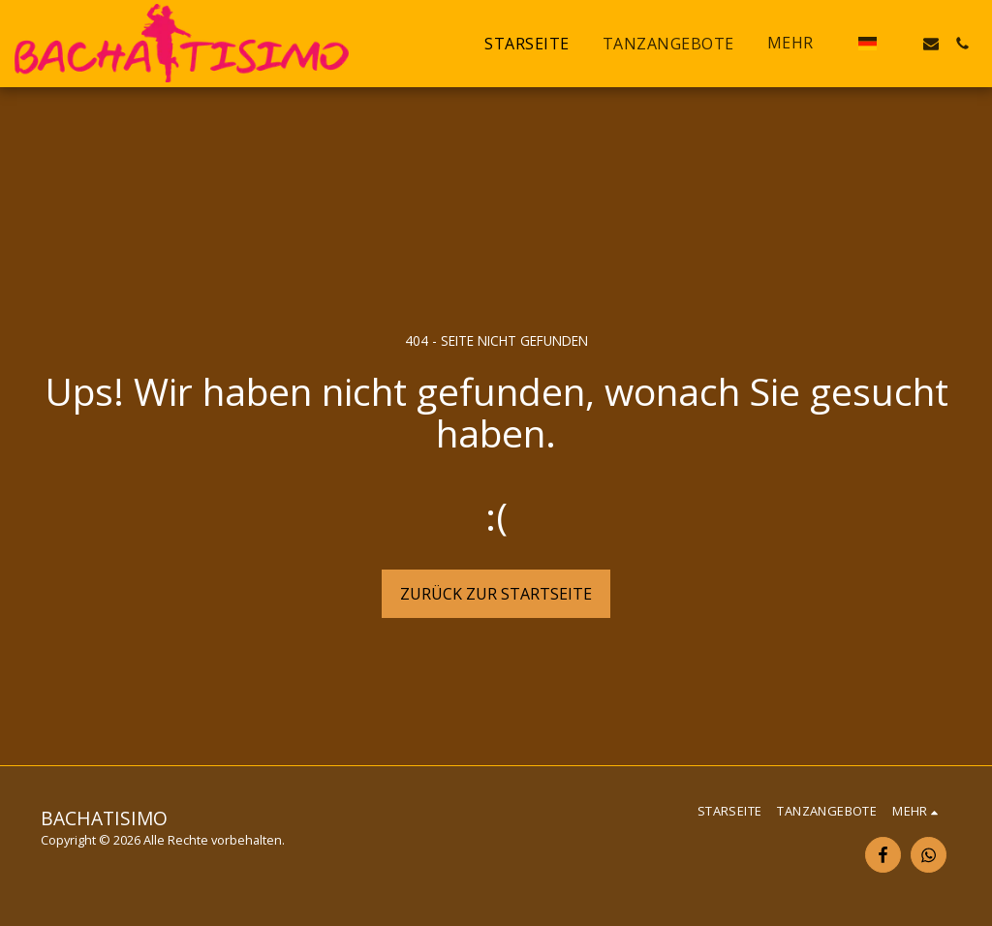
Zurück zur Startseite (496, 593)
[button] (899, 43)
